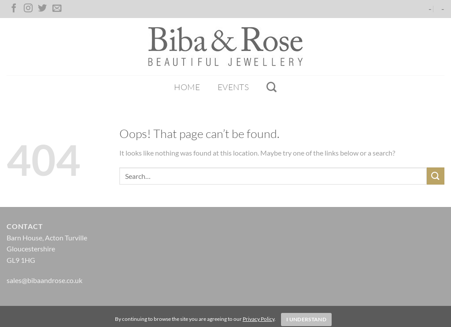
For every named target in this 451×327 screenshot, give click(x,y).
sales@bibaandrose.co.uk (44, 280)
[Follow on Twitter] (42, 9)
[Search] (271, 87)
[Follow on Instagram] (28, 9)
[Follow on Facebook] (13, 9)
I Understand (306, 319)
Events (233, 87)
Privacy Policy (258, 319)
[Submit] (435, 176)
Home (187, 87)
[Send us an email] (56, 9)
